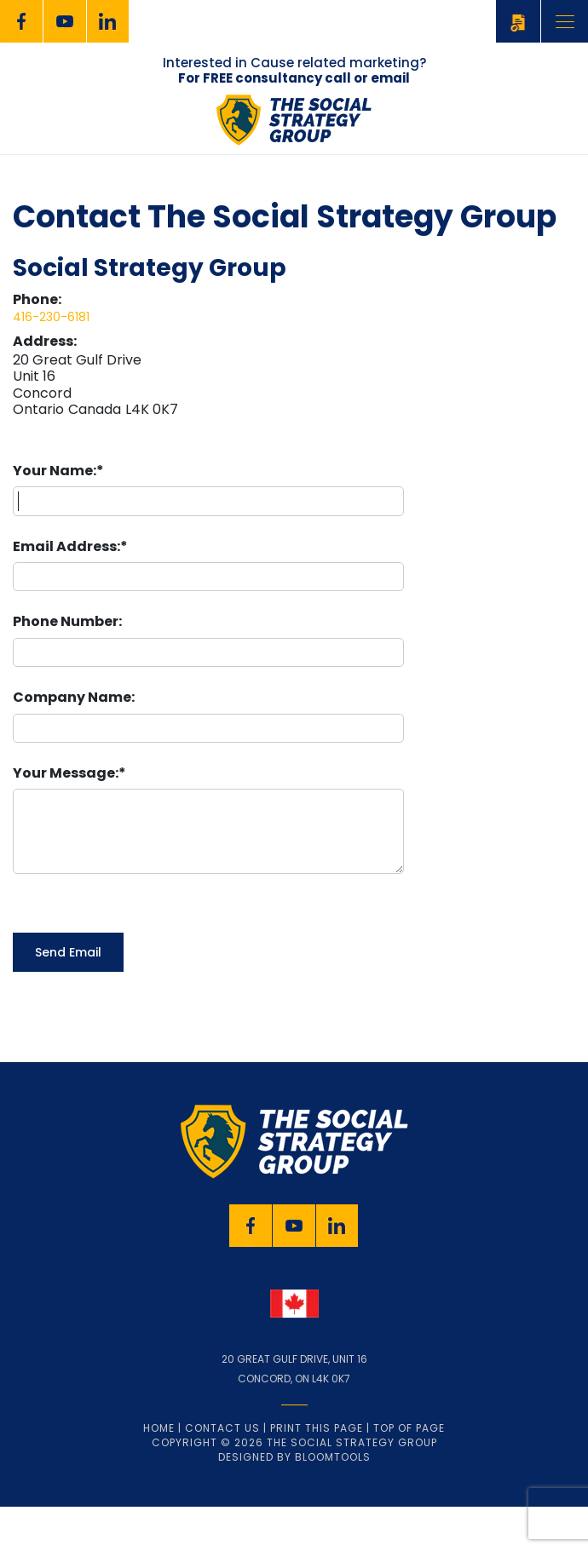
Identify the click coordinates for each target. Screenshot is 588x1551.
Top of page (409, 1475)
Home (159, 1475)
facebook (21, 21)
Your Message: (65, 773)
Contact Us (222, 1475)
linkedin (108, 21)
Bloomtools (333, 1503)
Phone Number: (67, 621)
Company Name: (74, 697)
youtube (64, 21)
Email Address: (66, 546)
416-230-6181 (51, 316)
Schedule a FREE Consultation (518, 21)
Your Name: (54, 470)
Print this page (316, 1475)
